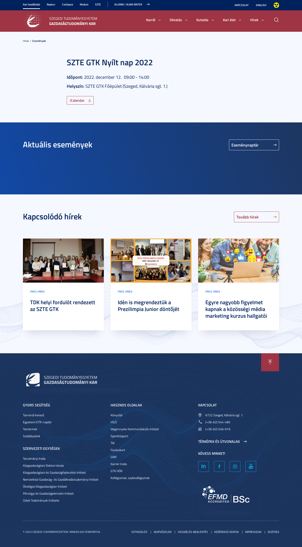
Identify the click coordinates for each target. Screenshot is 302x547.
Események (39, 41)
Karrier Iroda (119, 464)
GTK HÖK (116, 471)
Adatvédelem (162, 532)
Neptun (51, 4)
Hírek (254, 19)
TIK (113, 443)
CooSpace (67, 4)
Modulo (84, 4)
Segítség (273, 532)
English (261, 5)
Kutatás (202, 19)
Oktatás (176, 19)
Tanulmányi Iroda (34, 458)
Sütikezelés (139, 532)
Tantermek (30, 429)
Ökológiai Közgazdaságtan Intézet (45, 486)
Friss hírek (37, 291)
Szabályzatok (31, 436)
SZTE (98, 4)
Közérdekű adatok (226, 532)
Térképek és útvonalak (219, 441)
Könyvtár (117, 415)
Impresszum (253, 532)
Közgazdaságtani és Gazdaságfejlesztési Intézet (54, 472)
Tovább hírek (247, 217)
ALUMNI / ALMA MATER (128, 4)
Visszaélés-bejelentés (193, 532)
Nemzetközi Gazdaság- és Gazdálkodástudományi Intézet (60, 479)
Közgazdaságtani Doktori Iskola (43, 465)
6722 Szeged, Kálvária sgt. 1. (224, 415)
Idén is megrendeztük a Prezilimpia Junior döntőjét (148, 305)
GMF (114, 457)
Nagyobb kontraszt (276, 5)
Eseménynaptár (245, 145)
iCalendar (77, 100)
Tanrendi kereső (33, 415)
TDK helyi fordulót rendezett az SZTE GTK (62, 305)
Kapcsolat (242, 5)
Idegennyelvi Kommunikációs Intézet (135, 429)
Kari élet (229, 19)
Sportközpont (119, 436)
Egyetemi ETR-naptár (37, 422)
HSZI (114, 422)
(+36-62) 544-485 (217, 422)
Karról (150, 19)
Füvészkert (118, 450)
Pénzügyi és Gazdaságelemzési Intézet (48, 493)
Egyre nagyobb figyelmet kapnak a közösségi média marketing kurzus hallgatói (236, 309)
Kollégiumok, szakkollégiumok (130, 478)
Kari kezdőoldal (31, 4)
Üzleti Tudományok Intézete (41, 500)
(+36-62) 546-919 (217, 429)
